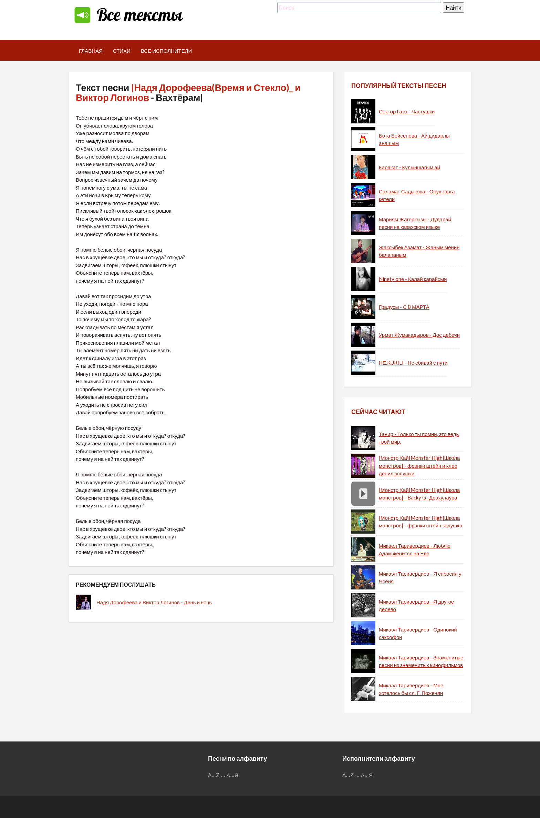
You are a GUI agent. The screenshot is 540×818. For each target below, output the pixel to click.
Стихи (122, 51)
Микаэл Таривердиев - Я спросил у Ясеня (420, 577)
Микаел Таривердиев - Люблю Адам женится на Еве (414, 550)
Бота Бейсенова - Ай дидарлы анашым (414, 139)
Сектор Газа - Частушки (407, 111)
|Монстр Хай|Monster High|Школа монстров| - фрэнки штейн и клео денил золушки (419, 465)
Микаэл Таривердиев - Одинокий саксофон (418, 633)
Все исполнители (166, 51)
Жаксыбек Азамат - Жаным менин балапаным (419, 251)
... (223, 775)
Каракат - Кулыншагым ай (409, 167)
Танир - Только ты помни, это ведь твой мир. (419, 438)
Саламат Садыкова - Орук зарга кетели (417, 195)
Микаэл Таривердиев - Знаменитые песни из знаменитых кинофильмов (421, 661)
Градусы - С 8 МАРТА (404, 307)
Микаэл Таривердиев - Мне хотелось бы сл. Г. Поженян (411, 689)
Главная (91, 51)
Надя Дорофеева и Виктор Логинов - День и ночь (154, 602)
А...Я (233, 775)
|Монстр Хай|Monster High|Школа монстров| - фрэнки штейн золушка (421, 522)
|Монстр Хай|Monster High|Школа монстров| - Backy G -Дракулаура (419, 494)
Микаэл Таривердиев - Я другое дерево (416, 605)
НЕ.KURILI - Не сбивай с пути (413, 363)
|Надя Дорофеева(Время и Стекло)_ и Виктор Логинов (188, 92)
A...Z (214, 775)
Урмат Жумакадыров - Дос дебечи (419, 335)
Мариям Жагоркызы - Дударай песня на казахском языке (415, 223)
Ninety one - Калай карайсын (413, 279)
